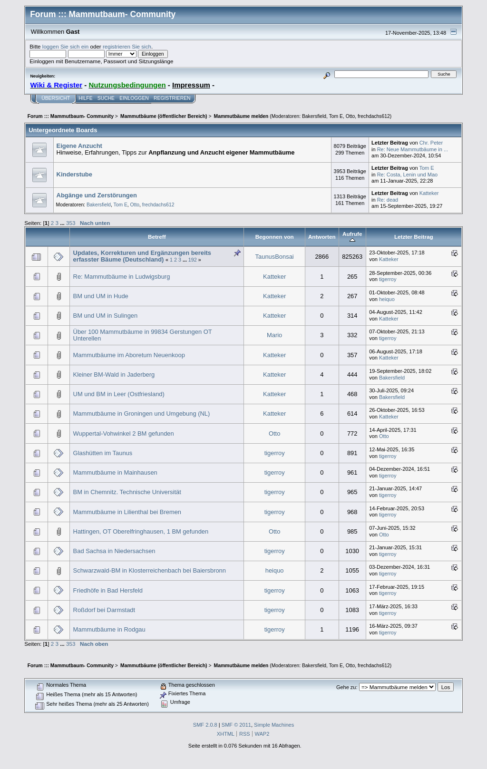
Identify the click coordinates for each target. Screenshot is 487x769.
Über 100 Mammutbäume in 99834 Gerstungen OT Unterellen (142, 335)
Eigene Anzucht (79, 145)
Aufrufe (352, 237)
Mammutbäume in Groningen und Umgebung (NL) (141, 413)
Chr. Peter (431, 143)
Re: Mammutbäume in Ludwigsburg (121, 276)
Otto (350, 116)
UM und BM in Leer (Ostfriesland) (119, 394)
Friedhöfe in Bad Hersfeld (108, 590)
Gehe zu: (347, 687)
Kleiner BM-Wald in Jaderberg (114, 374)
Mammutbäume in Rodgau (109, 629)
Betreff (157, 237)
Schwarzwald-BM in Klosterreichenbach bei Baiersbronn (149, 570)
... (63, 223)
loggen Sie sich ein (65, 46)
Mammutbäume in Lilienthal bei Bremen (127, 512)
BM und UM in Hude (100, 296)
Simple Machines (274, 725)
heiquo (387, 299)
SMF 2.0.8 (205, 725)
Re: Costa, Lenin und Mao (407, 174)
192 (192, 260)
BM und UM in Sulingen (105, 315)
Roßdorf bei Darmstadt (104, 609)
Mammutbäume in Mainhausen (115, 472)
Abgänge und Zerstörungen (97, 195)
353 (70, 223)
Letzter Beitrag (413, 237)
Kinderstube (74, 174)
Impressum (191, 85)
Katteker (429, 193)
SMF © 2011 (236, 725)
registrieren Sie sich (127, 46)
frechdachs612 (374, 116)
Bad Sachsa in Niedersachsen (114, 551)
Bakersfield (314, 116)
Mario (274, 335)
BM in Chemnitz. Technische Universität (127, 492)
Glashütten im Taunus (103, 453)
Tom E (336, 116)
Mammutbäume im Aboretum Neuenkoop (129, 355)
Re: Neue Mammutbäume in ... (412, 149)
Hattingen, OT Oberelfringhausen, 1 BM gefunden (141, 531)
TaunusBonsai (274, 256)
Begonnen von (274, 237)
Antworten (322, 237)
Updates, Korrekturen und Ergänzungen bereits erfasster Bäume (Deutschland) (142, 256)
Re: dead (388, 200)
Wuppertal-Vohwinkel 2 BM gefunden (123, 433)
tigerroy (388, 279)
